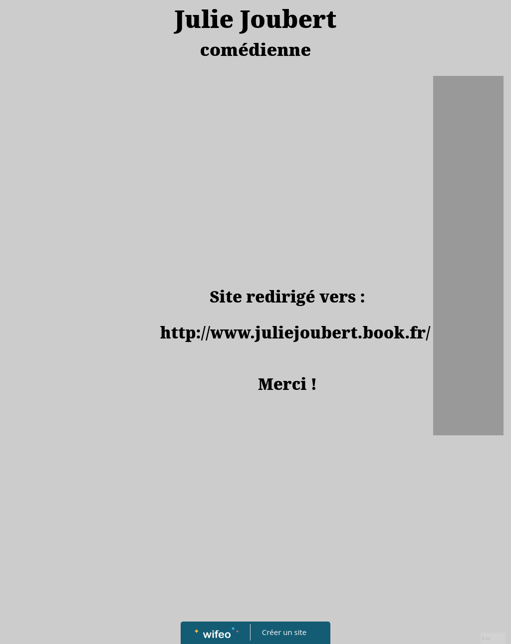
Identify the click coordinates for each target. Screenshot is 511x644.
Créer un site (284, 632)
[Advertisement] (287, 156)
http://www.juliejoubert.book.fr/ (295, 332)
